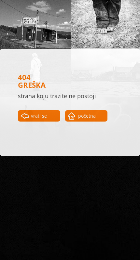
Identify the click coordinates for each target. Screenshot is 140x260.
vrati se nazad (39, 117)
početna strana (87, 117)
